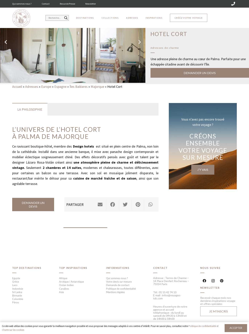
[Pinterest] (221, 280)
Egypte (16, 278)
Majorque (97, 86)
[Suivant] (139, 42)
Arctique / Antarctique (71, 281)
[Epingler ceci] (138, 204)
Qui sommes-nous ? (21, 3)
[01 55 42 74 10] (233, 4)
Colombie (17, 298)
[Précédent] (6, 42)
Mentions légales (115, 292)
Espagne (60, 86)
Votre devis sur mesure (119, 281)
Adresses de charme (165, 48)
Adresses (31, 86)
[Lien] (21, 18)
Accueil (17, 86)
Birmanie (17, 295)
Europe (46, 86)
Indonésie (17, 288)
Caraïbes (64, 288)
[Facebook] (204, 280)
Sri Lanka (17, 292)
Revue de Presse (67, 3)
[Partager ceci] (112, 204)
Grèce (15, 281)
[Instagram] (213, 280)
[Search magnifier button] (66, 18)
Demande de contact (117, 285)
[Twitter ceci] (125, 204)
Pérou (15, 302)
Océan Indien (66, 285)
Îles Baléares (79, 86)
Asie (61, 292)
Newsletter (90, 3)
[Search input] (55, 18)
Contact (46, 3)
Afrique (63, 278)
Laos (14, 285)
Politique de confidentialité (121, 288)
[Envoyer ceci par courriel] (100, 204)
